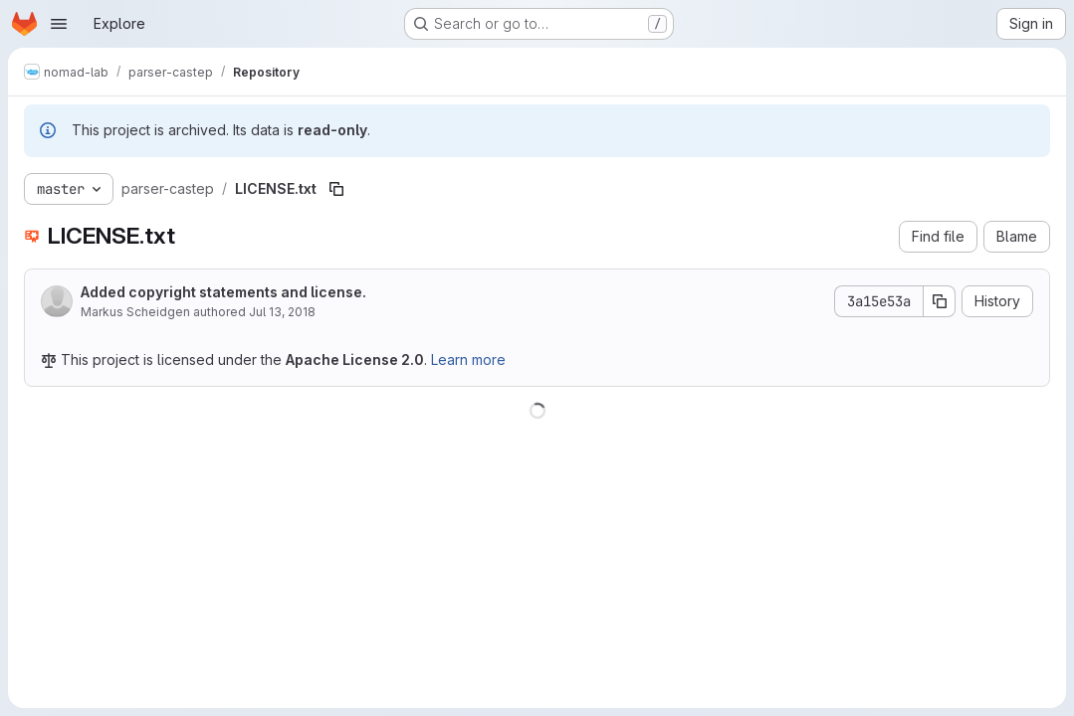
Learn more (468, 359)
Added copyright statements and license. (223, 291)
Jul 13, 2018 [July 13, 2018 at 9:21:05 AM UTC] (282, 311)
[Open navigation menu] (59, 24)
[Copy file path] (336, 189)
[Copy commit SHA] (940, 301)
